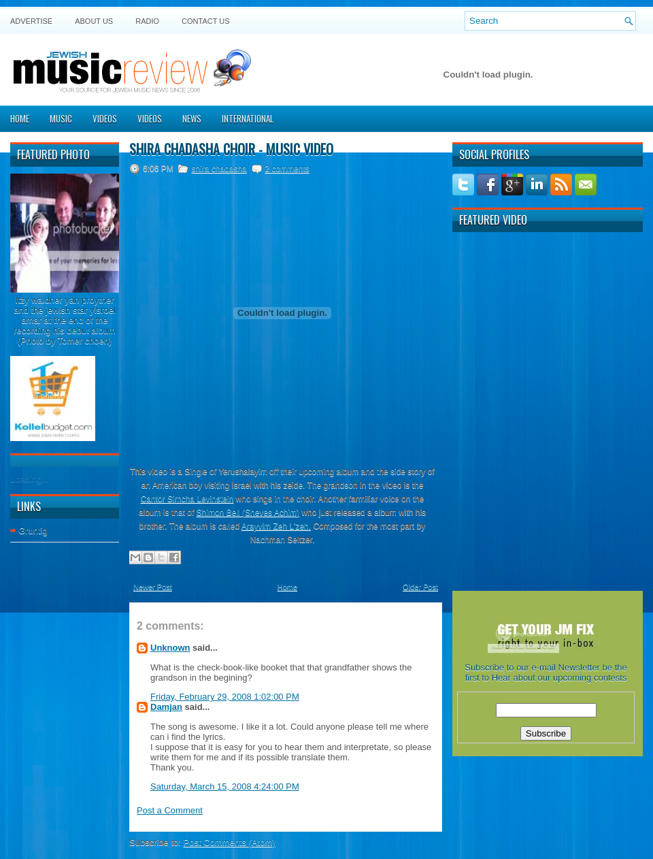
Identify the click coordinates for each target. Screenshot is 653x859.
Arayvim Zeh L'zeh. (276, 526)
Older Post (420, 587)
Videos (105, 118)
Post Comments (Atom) (229, 842)
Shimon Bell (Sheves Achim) (248, 512)
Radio (147, 21)
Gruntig (33, 530)
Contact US (206, 21)
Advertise (31, 21)
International (247, 118)
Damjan (166, 707)
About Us (94, 21)
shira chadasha (218, 169)
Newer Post (152, 587)
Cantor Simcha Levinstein (187, 499)
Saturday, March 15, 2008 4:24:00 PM (224, 786)
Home (19, 118)
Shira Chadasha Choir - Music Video (231, 149)
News (191, 118)
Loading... (29, 479)
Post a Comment (170, 810)
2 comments (287, 169)
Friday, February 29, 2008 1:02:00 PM (224, 697)
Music (61, 118)
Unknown (170, 648)
